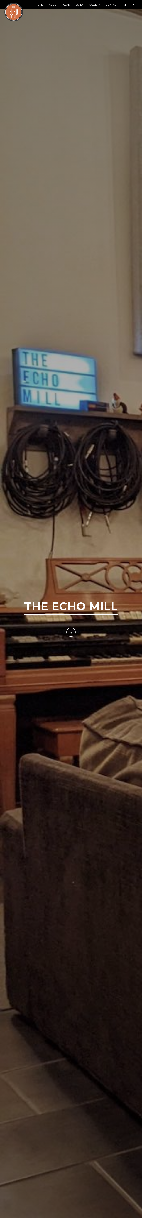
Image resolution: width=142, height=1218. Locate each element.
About (53, 8)
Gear (66, 8)
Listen (79, 8)
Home (39, 8)
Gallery (94, 8)
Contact (112, 8)
